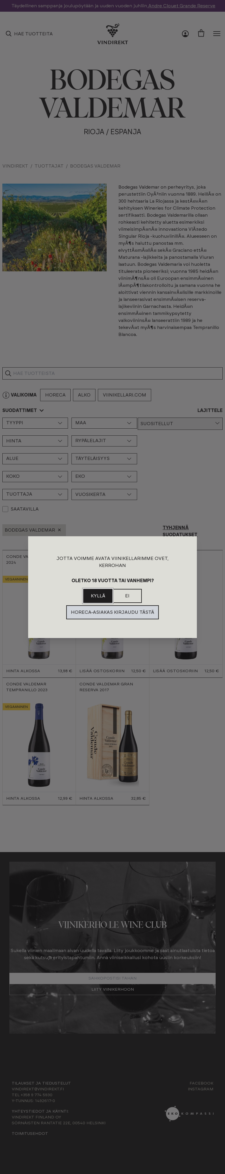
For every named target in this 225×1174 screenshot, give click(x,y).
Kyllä (98, 596)
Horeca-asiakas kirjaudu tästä (112, 612)
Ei (127, 596)
